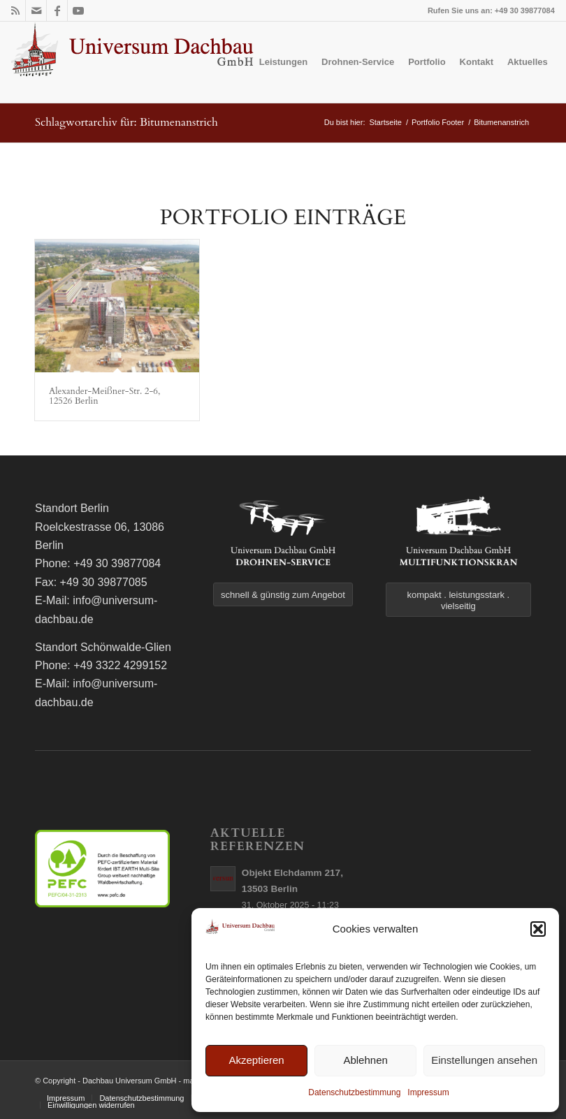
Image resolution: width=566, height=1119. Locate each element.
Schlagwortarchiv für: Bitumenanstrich (126, 122)
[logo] (133, 62)
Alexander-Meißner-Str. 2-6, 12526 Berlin (104, 396)
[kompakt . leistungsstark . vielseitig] (458, 600)
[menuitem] (283, 62)
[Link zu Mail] (36, 10)
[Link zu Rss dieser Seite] (15, 10)
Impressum (428, 1092)
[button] (538, 929)
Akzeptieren (256, 1060)
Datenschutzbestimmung (354, 1092)
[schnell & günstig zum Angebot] (283, 594)
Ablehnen (365, 1060)
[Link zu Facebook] (57, 10)
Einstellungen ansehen (484, 1060)
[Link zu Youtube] (78, 10)
